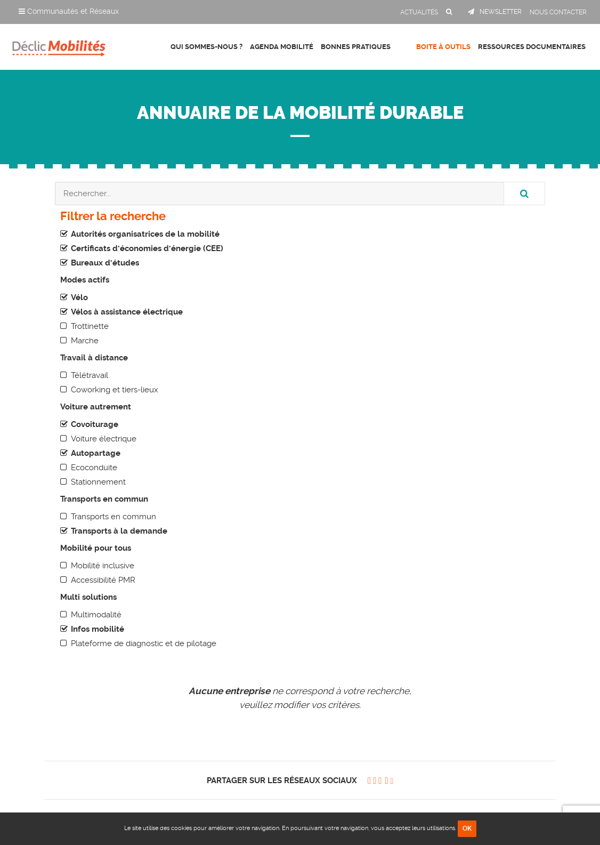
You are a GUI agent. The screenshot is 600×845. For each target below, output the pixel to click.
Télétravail (89, 375)
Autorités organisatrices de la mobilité (145, 234)
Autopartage (95, 453)
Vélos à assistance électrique (127, 312)
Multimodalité (96, 614)
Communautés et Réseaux (69, 11)
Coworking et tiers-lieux (114, 390)
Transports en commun (113, 516)
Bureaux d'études (105, 263)
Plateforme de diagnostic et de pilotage (143, 643)
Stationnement (98, 482)
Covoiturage (94, 424)
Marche (85, 340)
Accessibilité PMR (103, 580)
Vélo (79, 297)
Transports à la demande (119, 531)
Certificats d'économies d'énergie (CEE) (147, 248)
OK (467, 828)
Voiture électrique (103, 439)
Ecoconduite (94, 467)
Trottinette (90, 326)
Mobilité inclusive (102, 565)
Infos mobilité (97, 629)
